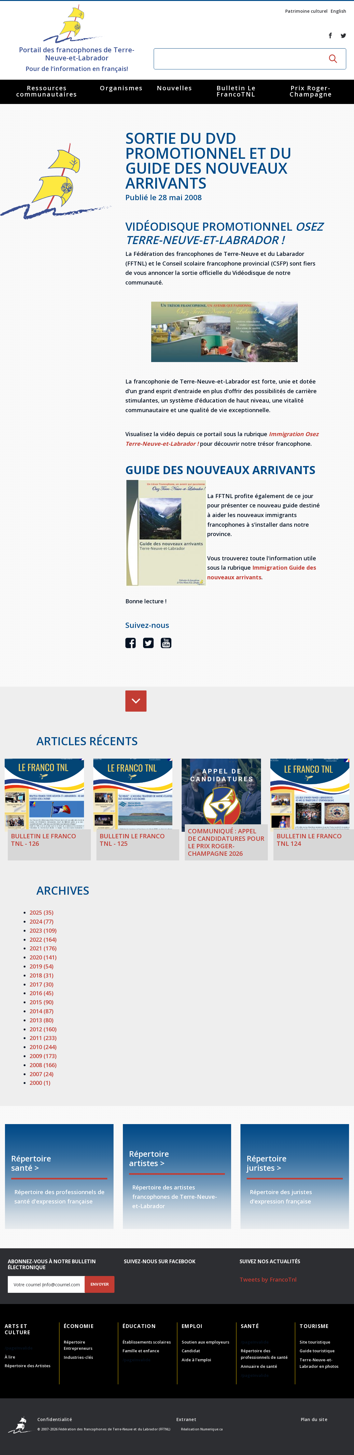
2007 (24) (42, 1074)
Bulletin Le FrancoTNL (236, 91)
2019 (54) (42, 966)
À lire (10, 1357)
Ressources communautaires (46, 91)
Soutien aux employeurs (205, 1342)
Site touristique (315, 1342)
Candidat (191, 1351)
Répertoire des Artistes (27, 1365)
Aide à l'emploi (196, 1360)
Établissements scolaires (147, 1342)
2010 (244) (43, 1047)
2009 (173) (43, 1056)
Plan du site (314, 1419)
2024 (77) (42, 921)
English (338, 11)
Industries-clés (78, 1357)
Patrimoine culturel (306, 11)
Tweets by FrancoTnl (268, 1279)
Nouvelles (174, 88)
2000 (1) (40, 1082)
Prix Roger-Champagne (311, 91)
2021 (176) (43, 948)
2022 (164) (43, 939)
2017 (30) (42, 984)
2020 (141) (43, 957)
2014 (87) (42, 1011)
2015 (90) (42, 1002)
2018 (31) (42, 975)
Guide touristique (317, 1351)
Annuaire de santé (259, 1366)
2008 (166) (43, 1065)
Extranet (186, 1419)
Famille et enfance (141, 1351)
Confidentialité (54, 1419)
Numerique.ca (211, 1429)
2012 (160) (43, 1029)
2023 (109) (43, 930)
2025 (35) (42, 912)
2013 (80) (42, 1020)
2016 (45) (42, 993)
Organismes (121, 88)
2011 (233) (43, 1038)
